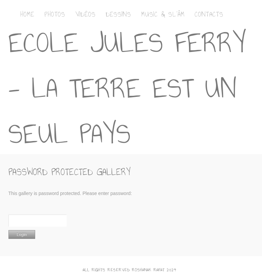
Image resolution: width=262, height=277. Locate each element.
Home (27, 14)
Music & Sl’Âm (163, 14)
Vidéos (85, 14)
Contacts (209, 14)
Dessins (118, 14)
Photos (55, 14)
